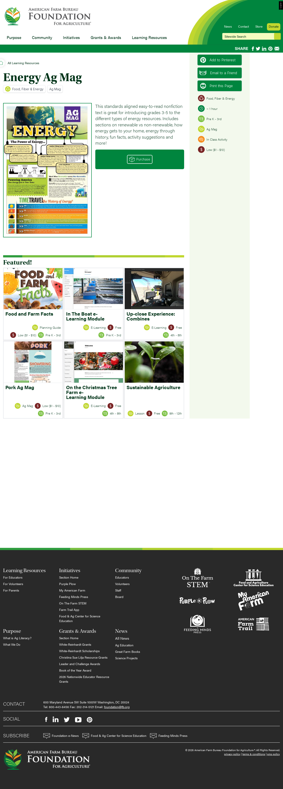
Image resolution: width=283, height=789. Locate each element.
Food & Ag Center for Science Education (79, 618)
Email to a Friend (218, 73)
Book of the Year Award (75, 670)
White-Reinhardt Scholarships (79, 651)
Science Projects (126, 658)
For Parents (11, 590)
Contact (243, 26)
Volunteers (122, 583)
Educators (122, 577)
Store (258, 26)
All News (122, 638)
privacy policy (232, 754)
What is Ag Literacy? (17, 638)
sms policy (273, 754)
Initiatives (71, 37)
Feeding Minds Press (73, 596)
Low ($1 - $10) (211, 149)
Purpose (14, 37)
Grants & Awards (106, 37)
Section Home (68, 577)
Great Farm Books (127, 651)
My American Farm (72, 590)
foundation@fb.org (117, 707)
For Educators (13, 577)
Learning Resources (149, 37)
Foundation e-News (61, 736)
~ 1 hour (208, 108)
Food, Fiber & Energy (24, 89)
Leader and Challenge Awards (79, 664)
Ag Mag (55, 89)
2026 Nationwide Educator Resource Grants (84, 679)
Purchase (139, 159)
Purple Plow (67, 583)
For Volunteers (13, 583)
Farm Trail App (69, 609)
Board (119, 596)
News (228, 26)
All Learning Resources (23, 63)
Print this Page (216, 86)
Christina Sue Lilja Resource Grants (83, 657)
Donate (274, 26)
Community (42, 37)
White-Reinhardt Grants (75, 644)
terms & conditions (253, 754)
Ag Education (124, 645)
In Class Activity (212, 139)
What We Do (11, 644)
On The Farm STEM (72, 603)
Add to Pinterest (217, 60)
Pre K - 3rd (210, 118)
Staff (118, 590)
